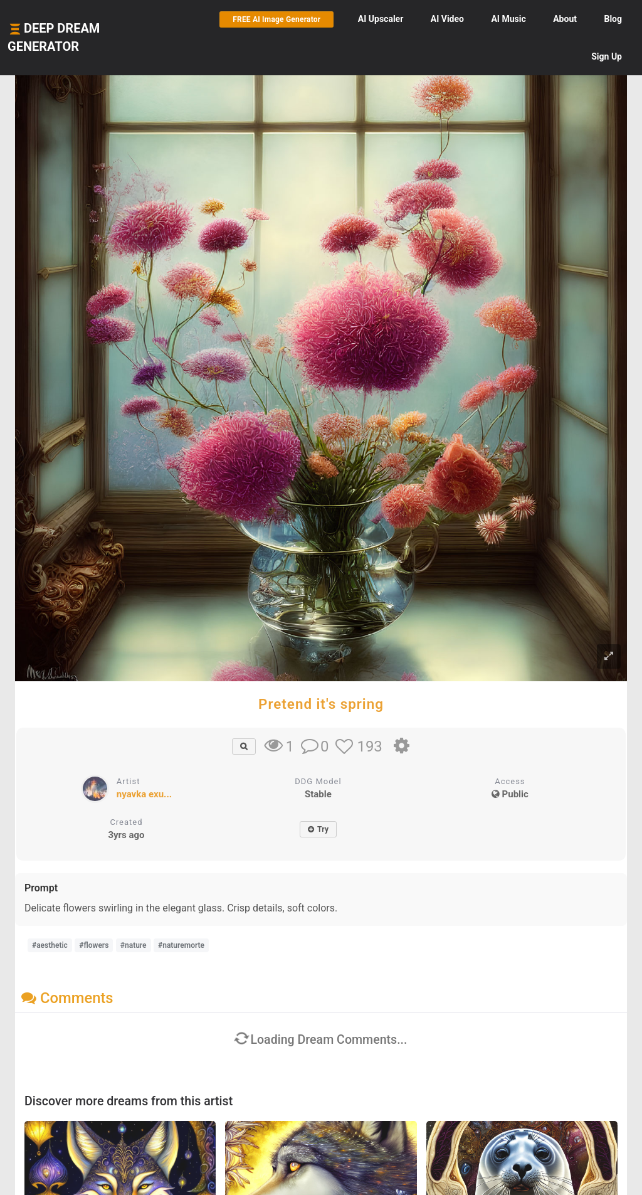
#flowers (93, 945)
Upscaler (380, 19)
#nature (133, 945)
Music (508, 19)
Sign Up (606, 56)
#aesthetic (50, 945)
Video (447, 19)
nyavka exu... (144, 794)
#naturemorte (181, 945)
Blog (613, 19)
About (565, 19)
